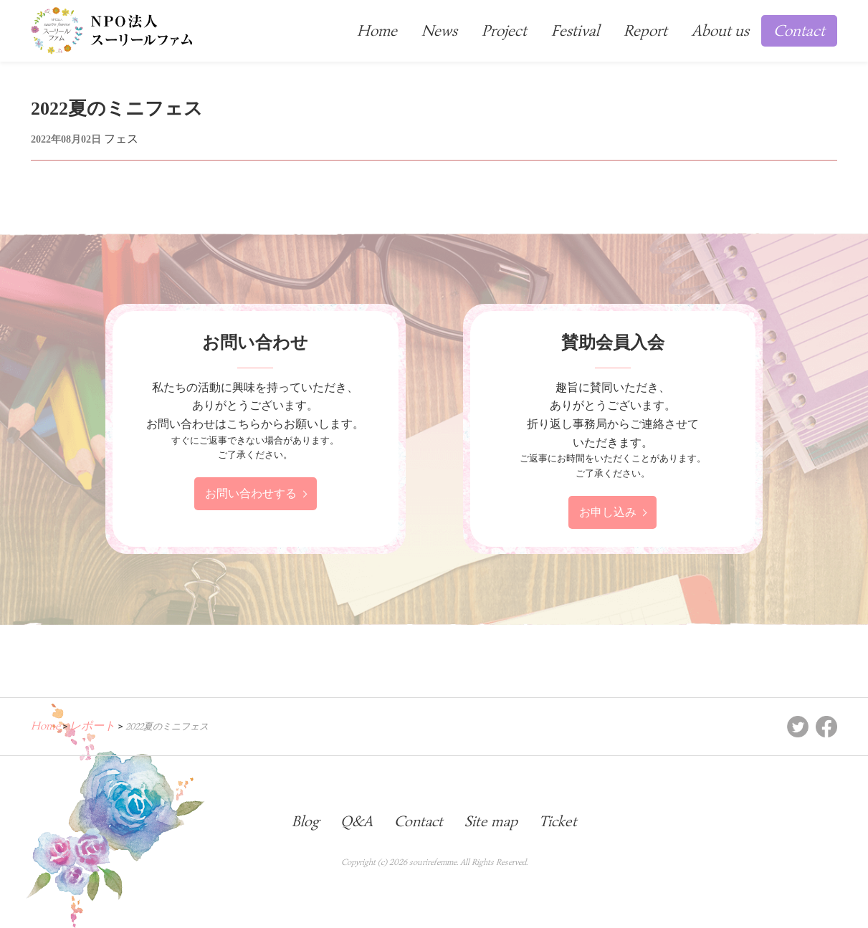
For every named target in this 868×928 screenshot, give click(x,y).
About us (720, 30)
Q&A (356, 821)
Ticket (558, 821)
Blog (305, 821)
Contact (799, 30)
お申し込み (607, 512)
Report (645, 30)
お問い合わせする (251, 493)
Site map (491, 821)
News (439, 30)
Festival (575, 30)
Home (377, 30)
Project (504, 30)
